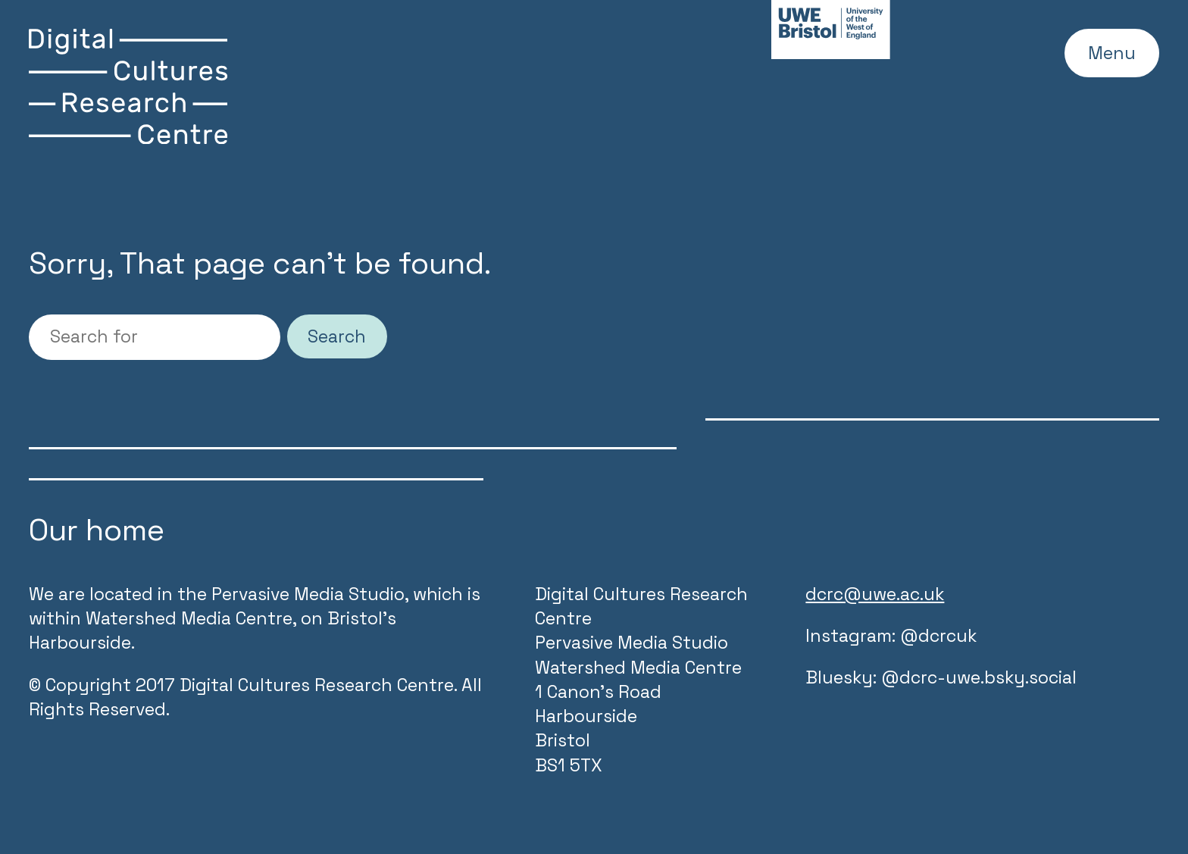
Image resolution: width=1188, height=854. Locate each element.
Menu (1112, 53)
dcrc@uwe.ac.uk (874, 594)
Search (337, 336)
